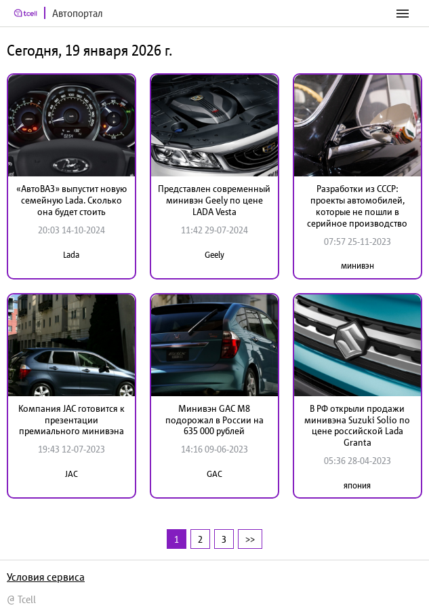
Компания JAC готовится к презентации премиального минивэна (71, 420)
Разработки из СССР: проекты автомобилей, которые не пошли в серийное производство (357, 205)
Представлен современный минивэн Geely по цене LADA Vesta (214, 200)
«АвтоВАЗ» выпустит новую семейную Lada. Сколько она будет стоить (71, 200)
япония (357, 485)
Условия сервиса (46, 576)
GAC (214, 474)
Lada (71, 255)
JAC (71, 474)
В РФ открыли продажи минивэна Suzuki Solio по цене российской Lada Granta (357, 425)
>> (250, 539)
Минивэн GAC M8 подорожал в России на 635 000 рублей (214, 420)
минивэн (357, 266)
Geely (214, 255)
